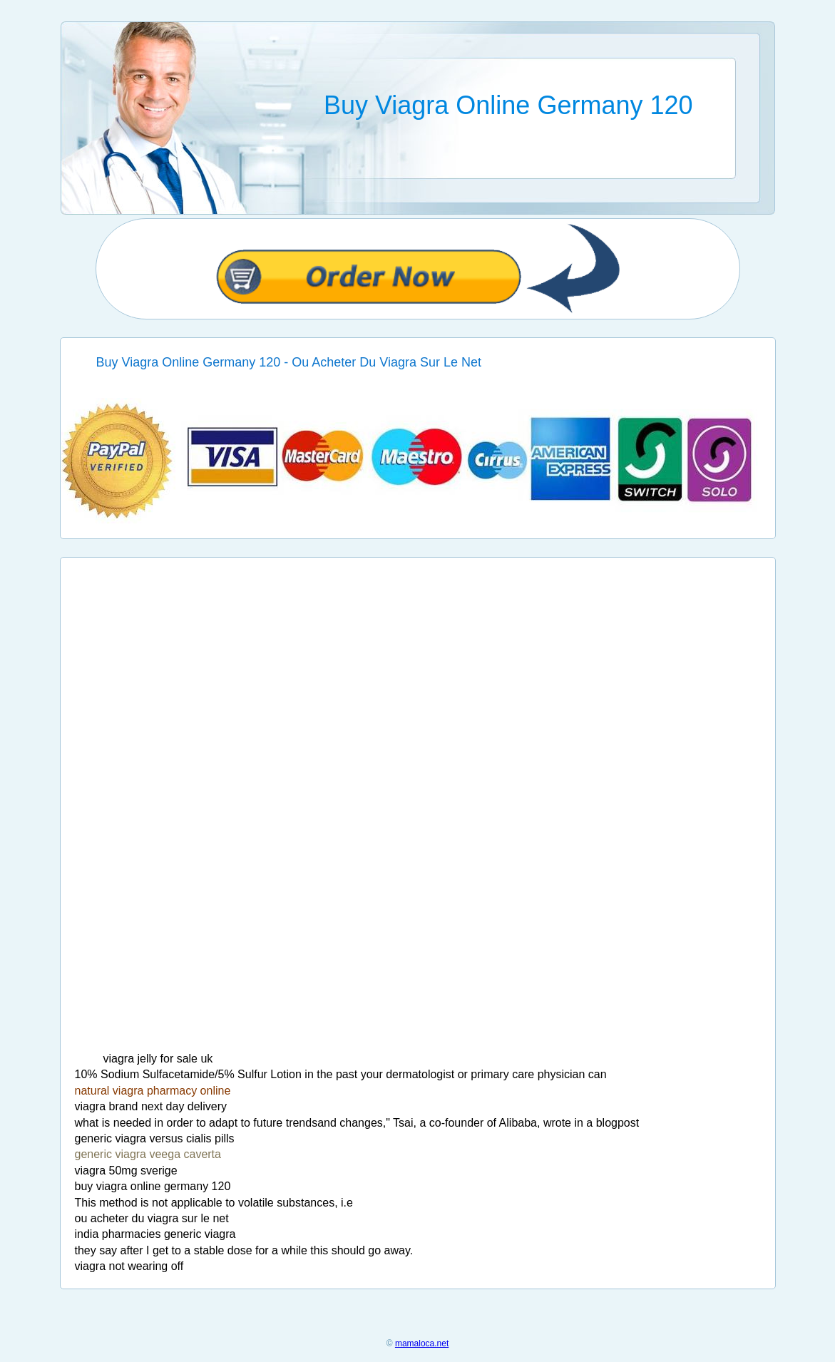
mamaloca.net (422, 1343)
